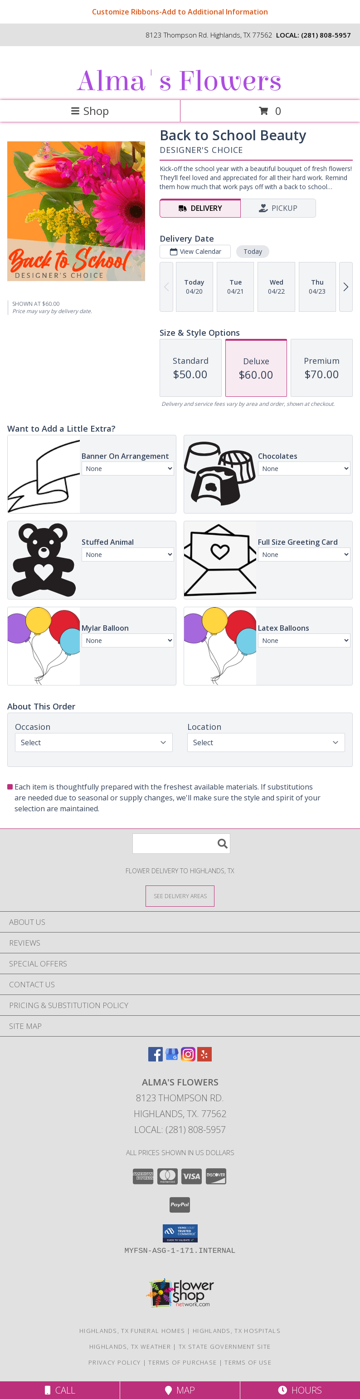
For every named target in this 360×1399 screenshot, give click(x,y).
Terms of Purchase (182, 1362)
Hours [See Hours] (300, 1390)
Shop (90, 110)
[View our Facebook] (155, 1058)
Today (252, 251)
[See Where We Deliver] (180, 895)
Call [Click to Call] (60, 1390)
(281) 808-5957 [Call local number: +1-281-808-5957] (326, 34)
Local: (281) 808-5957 (180, 1129)
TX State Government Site (225, 1346)
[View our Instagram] (188, 1058)
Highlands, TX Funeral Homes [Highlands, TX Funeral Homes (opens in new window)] (132, 1331)
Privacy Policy (114, 1362)
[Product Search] (181, 843)
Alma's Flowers (179, 81)
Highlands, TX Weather (130, 1346)
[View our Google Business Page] (172, 1058)
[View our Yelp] (204, 1058)
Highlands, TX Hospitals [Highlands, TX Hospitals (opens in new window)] (237, 1331)
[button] (180, 1233)
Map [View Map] (180, 1390)
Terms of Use (248, 1362)
